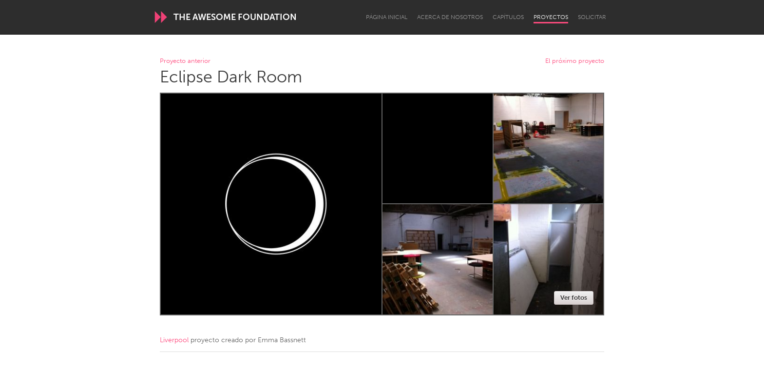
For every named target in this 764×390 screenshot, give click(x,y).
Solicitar (592, 17)
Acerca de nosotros (450, 17)
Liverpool (174, 340)
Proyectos (551, 17)
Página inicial (386, 17)
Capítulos (508, 17)
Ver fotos (573, 297)
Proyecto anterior (185, 61)
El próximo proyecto (574, 61)
